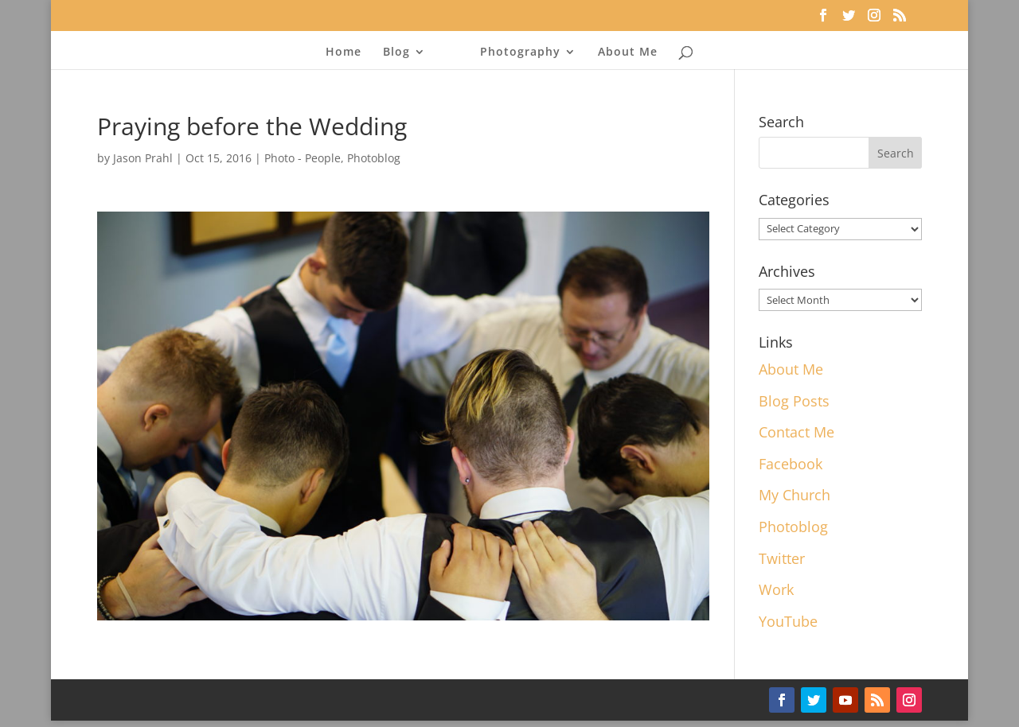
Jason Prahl (143, 157)
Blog (396, 52)
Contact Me (796, 431)
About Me (628, 52)
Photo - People (302, 157)
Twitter (782, 558)
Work (776, 589)
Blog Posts (794, 400)
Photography (520, 52)
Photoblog (373, 157)
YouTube (788, 621)
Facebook (790, 463)
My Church (794, 494)
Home (343, 52)
